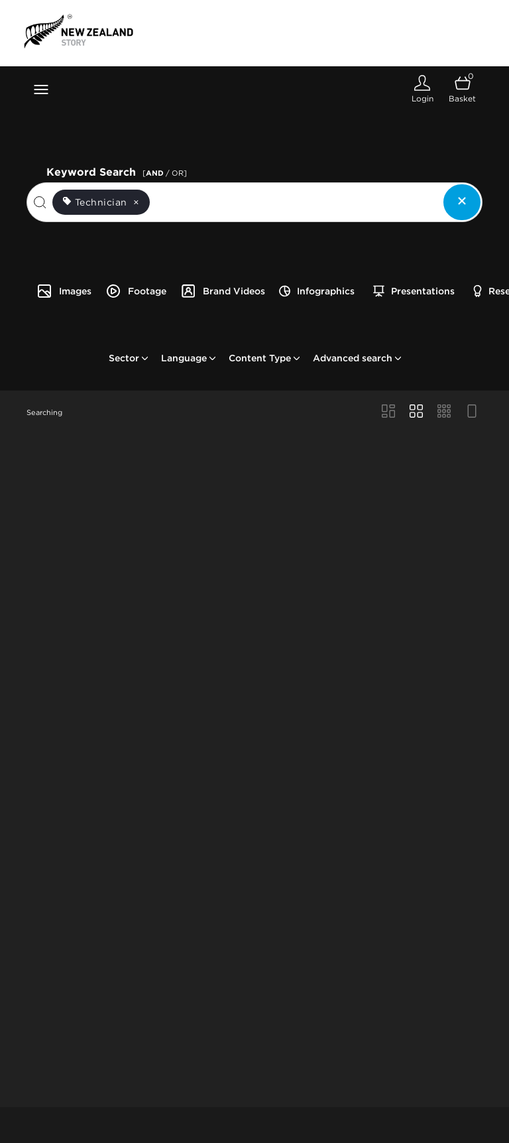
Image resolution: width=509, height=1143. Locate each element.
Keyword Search (118, 171)
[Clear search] (462, 202)
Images (63, 291)
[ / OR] (164, 173)
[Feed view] (471, 412)
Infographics (317, 291)
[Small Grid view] (444, 412)
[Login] (422, 89)
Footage (135, 291)
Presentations (414, 291)
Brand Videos (222, 291)
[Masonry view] (388, 412)
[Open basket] (462, 89)
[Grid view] (416, 412)
